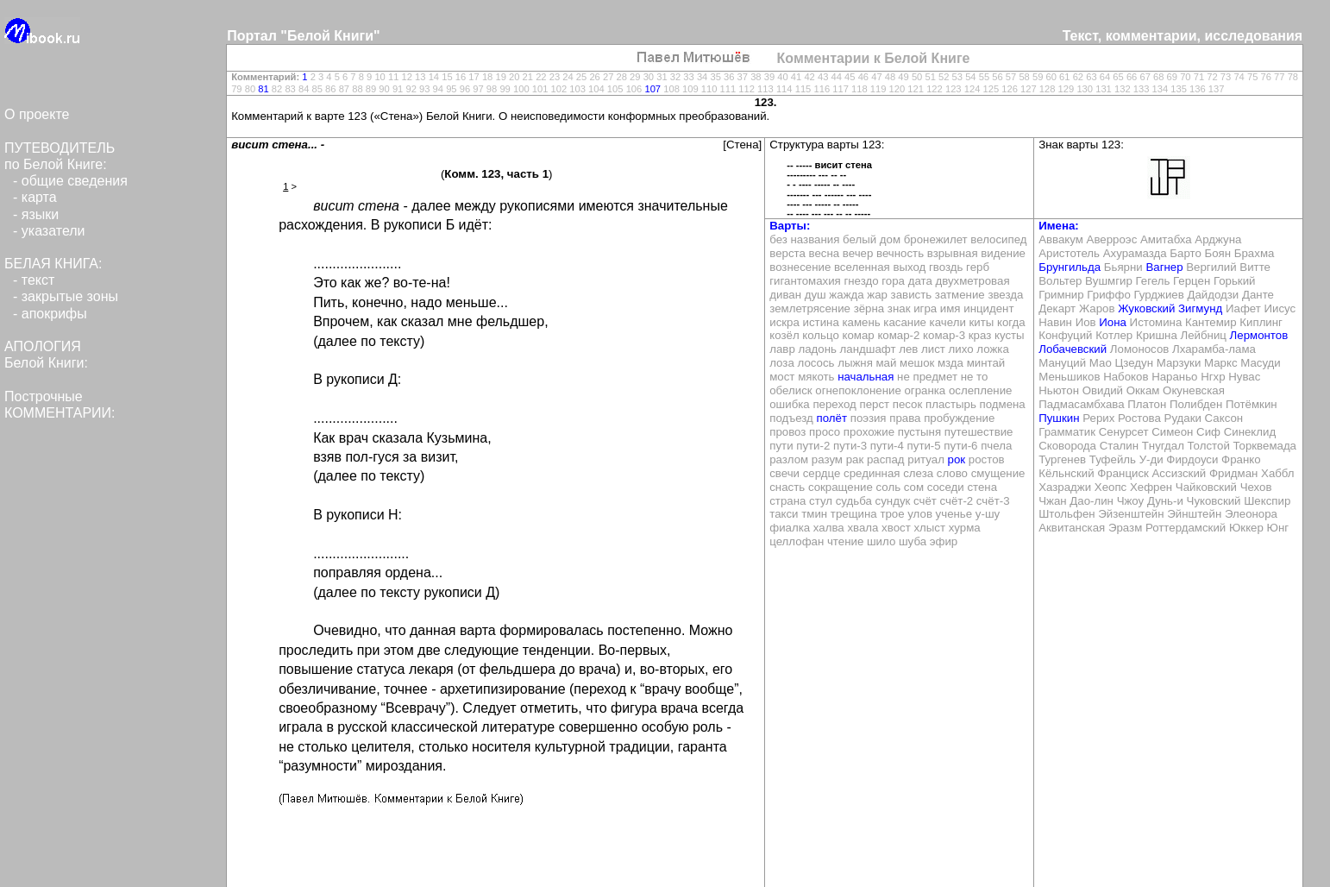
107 (652, 89)
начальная (866, 376)
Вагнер (1164, 267)
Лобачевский (1072, 349)
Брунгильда (1069, 267)
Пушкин (1058, 418)
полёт (832, 418)
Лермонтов (1259, 335)
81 (263, 89)
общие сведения (75, 180)
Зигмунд (1200, 308)
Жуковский (1146, 308)
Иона (1112, 322)
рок (957, 459)
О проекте (36, 114)
